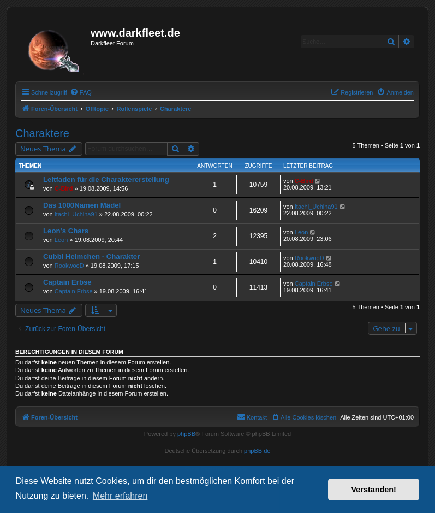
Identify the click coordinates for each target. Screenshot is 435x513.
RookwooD (69, 265)
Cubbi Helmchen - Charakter (91, 256)
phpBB (186, 434)
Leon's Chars (65, 231)
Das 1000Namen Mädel (82, 205)
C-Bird (64, 188)
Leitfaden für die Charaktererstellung (106, 179)
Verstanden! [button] (373, 489)
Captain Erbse (67, 282)
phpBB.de (257, 450)
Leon (61, 240)
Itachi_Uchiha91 (76, 214)
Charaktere (42, 133)
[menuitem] (81, 92)
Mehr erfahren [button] (120, 495)
